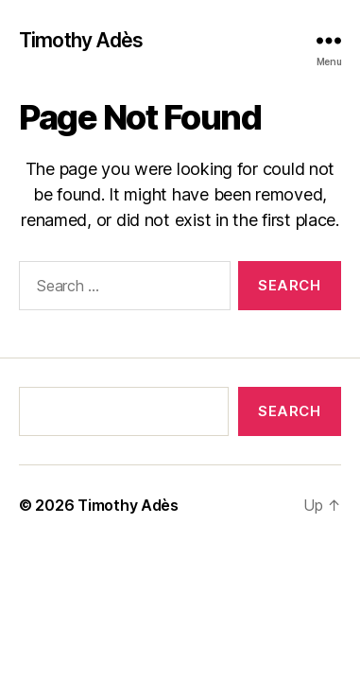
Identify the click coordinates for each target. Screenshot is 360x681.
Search (289, 411)
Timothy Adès (81, 40)
